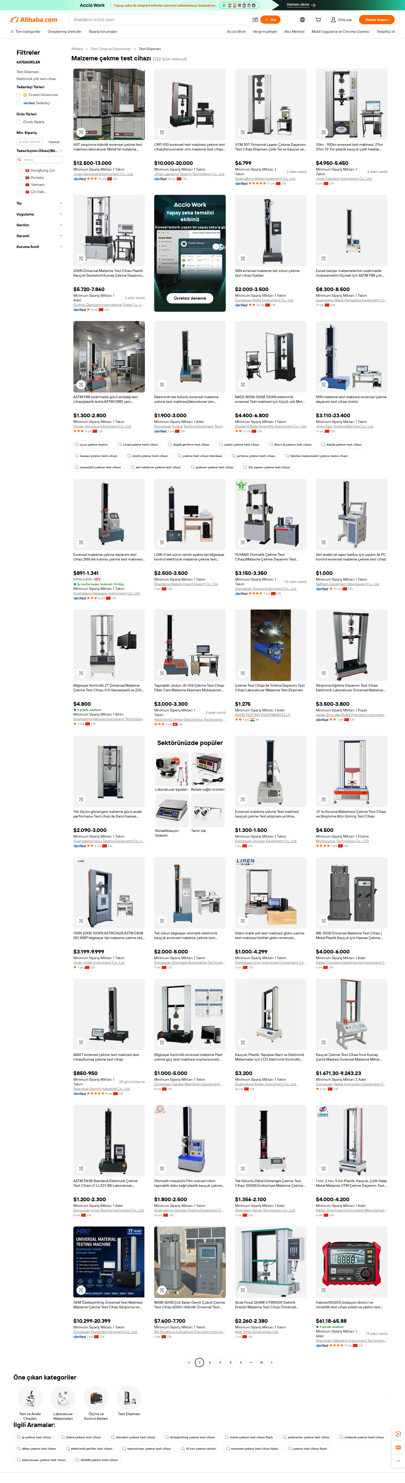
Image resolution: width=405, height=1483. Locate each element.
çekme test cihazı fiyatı (307, 1449)
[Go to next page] (271, 1362)
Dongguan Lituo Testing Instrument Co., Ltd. (108, 1210)
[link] (398, 1434)
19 (261, 1362)
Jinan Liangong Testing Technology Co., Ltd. (189, 174)
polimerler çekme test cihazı (306, 1437)
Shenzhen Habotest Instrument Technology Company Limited (351, 1340)
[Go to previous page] (189, 1362)
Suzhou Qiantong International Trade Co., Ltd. (109, 305)
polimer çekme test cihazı (212, 467)
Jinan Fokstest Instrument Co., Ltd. (344, 179)
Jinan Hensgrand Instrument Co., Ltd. (103, 174)
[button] (255, 20)
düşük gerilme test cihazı (188, 445)
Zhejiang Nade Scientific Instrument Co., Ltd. (271, 426)
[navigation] (39, 706)
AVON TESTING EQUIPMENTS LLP (263, 715)
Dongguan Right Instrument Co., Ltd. (264, 300)
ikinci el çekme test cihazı (290, 445)
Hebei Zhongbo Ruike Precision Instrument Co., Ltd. (351, 715)
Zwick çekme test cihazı (81, 1437)
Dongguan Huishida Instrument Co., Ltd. (105, 1332)
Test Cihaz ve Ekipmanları (111, 49)
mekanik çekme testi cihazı (361, 1437)
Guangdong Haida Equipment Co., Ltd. (265, 179)
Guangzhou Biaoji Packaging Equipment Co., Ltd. (351, 300)
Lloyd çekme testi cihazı (138, 445)
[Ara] (270, 19)
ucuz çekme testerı (91, 445)
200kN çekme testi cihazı (96, 1460)
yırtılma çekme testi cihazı (253, 456)
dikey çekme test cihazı (36, 1449)
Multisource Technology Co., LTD (342, 841)
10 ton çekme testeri (198, 1449)
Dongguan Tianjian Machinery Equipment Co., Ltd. (190, 1084)
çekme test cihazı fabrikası (200, 456)
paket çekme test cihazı (239, 445)
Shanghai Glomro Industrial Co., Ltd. (101, 1089)
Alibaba (77, 49)
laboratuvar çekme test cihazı (146, 1449)
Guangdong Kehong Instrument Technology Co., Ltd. (109, 719)
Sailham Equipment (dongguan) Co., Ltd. (347, 584)
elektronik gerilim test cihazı (89, 1449)
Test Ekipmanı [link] (150, 49)
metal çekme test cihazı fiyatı (249, 1437)
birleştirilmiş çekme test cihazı (190, 1437)
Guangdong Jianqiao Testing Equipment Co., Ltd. (190, 1210)
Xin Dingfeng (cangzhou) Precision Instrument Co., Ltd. (190, 1332)
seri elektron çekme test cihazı (156, 467)
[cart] (319, 20)
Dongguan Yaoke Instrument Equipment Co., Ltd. (351, 1084)
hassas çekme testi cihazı (96, 456)
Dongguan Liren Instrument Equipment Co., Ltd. (271, 962)
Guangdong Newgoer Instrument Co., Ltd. (106, 593)
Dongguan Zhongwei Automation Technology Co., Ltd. (190, 962)
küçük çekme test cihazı (342, 445)
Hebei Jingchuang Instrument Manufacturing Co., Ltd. (351, 1210)
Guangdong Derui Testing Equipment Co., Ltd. (109, 841)
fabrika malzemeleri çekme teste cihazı (316, 456)
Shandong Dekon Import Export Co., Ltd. (186, 584)
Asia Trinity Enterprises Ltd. (256, 1332)
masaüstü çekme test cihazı (98, 467)
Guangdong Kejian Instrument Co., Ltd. (266, 1084)
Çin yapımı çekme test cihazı (266, 467)
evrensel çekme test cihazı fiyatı (252, 1449)
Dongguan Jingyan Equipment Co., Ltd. (266, 841)
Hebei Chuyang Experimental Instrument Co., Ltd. (351, 962)
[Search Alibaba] (161, 19)
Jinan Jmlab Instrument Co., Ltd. (99, 962)
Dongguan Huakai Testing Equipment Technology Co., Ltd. (190, 426)
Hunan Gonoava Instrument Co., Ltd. (102, 426)
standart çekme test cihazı (133, 1437)
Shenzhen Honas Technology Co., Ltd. (265, 1210)
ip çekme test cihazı (34, 1437)
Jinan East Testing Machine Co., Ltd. (344, 426)
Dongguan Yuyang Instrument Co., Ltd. (266, 589)
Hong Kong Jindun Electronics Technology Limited (190, 719)
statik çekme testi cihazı (147, 456)
